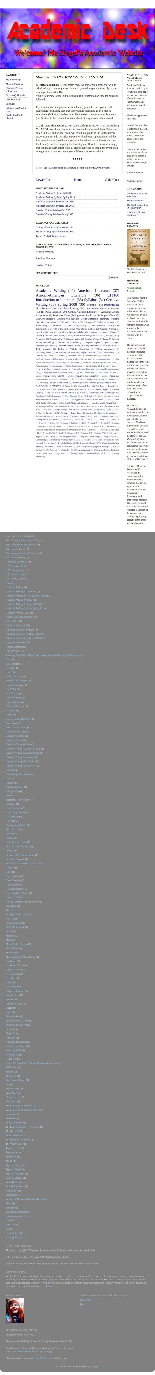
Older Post (112, 180)
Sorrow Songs (94, 436)
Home (78, 180)
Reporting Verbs (62, 416)
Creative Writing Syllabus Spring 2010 (54, 214)
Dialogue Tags (113, 379)
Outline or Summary (106, 322)
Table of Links (74, 440)
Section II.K (98, 426)
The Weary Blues (105, 443)
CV (81, 1308)
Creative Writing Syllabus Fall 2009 (53, 210)
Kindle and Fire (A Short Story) (136, 213)
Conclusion (70, 373)
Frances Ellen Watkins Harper (96, 389)
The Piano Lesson (49, 312)
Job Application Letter (80, 399)
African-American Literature (61, 295)
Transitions (49, 447)
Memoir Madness (14, 84)
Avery (108, 335)
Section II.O (67, 430)
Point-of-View (13, 1016)
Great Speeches (104, 393)
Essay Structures (89, 383)
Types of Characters (64, 447)
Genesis (83, 393)
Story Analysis (110, 436)
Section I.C (91, 420)
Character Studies (44, 318)
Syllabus (106, 167)
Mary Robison (97, 403)
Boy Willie (78, 369)
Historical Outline (93, 396)
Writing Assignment (105, 349)
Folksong (77, 342)
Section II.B (67, 423)
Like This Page (13, 99)
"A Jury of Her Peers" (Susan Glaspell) (54, 227)
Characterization (73, 339)
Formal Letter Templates (55, 389)
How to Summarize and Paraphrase (23, 901)
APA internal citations (86, 329)
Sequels (39, 436)
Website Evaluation (79, 349)
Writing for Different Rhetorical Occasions (26, 1199)
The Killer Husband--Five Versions (23, 1127)
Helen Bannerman (54, 396)
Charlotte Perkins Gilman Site (14, 89)
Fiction (67, 386)
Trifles (61, 349)
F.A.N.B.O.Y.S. (42, 386)
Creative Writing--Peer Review (65, 322)
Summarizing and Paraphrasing (60, 308)
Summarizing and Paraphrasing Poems (51, 440)
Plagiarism (99, 410)
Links (109, 399)
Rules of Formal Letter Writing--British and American (32, 1063)
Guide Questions (14, 884)
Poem (109, 410)
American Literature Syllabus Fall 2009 (55, 201)
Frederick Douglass (15, 859)
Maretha (64, 403)
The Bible (87, 440)
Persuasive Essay (61, 315)
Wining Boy (65, 450)
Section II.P (79, 430)
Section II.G (47, 426)
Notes (51, 345)
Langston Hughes (92, 342)
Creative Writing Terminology (20, 757)
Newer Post (44, 180)
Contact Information (86, 373)
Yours (50, 453)
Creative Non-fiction (67, 318)
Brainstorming (56, 339)
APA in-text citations (62, 329)
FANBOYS (56, 386)
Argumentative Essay (85, 315)
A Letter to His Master (17, 561)
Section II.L (111, 426)
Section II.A (54, 423)
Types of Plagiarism (83, 447)
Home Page (85, 1300)
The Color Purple (101, 440)
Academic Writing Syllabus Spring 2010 (55, 197)
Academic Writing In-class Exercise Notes (26, 595)
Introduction (56, 399)
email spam (95, 453)
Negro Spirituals (14, 969)
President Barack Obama (69, 345)
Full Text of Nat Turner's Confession (61, 393)
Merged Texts (111, 403)
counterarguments (43, 352)
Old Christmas (73, 410)
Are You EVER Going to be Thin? (137, 195)
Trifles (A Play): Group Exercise (51, 236)
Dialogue (83, 379)
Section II (42, 423)
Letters (43, 322)
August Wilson (108, 315)
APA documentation (15, 570)
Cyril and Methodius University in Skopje (32, 1351)
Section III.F (87, 433)
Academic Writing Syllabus (71, 332)
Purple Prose (76, 413)
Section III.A (105, 430)
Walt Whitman (51, 450)
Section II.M (41, 430)
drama (116, 318)
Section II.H (60, 426)
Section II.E (105, 423)
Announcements (42, 366)
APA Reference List (101, 325)
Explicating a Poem (108, 383)
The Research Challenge (85, 443)
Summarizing (42, 325)
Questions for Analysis (107, 413)
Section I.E (115, 420)
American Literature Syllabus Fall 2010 (55, 205)
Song (82, 436)
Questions (89, 413)
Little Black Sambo (15, 927)
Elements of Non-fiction (58, 383)
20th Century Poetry (106, 352)
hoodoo (107, 453)
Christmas (108, 369)
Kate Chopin (98, 399)
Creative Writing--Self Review (20, 765)
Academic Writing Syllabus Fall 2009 (54, 193)
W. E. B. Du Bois (14, 1177)
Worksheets (57, 325)
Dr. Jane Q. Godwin (15, 95)
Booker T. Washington (44, 369)
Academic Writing (45, 251)
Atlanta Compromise (74, 366)
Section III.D (61, 433)
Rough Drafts (93, 416)
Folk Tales (100, 386)
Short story (50, 436)
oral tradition (60, 352)
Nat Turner (68, 406)
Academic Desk (74, 356)
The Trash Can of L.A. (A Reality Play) (137, 206)
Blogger (95, 1366)
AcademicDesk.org (103, 359)
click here (47, 1286)
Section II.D (93, 423)
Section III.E (74, 433)
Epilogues (75, 383)
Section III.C (48, 433)
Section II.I (82, 167)
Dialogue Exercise (97, 379)
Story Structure (91, 345)
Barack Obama (92, 366)
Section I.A (67, 420)
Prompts (91, 304)
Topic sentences (43, 349)
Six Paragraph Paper (67, 436)
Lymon (107, 342)
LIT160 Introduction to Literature (60, 167)
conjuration (60, 453)
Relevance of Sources (44, 416)
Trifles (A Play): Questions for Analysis (55, 231)
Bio (82, 1304)
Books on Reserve (63, 369)
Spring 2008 (95, 167)
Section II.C (79, 423)
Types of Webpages (101, 447)
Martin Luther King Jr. (79, 403)
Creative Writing (44, 265)
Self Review (111, 433)
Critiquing (88, 322)
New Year (47, 410)
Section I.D (103, 420)
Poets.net (10, 103)
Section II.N (54, 430)
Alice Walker (12, 621)
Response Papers (78, 416)
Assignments (57, 366)
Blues (114, 366)
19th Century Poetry (77, 325)
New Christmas (106, 406)
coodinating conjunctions (78, 453)
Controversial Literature (107, 373)
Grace (92, 393)
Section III (92, 430)
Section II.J (85, 426)
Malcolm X (53, 403)
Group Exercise (88, 318)
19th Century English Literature (82, 352)
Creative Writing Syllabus (96, 339)
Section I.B (79, 420)
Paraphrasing (111, 304)
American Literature (45, 258)
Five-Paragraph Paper (83, 386)
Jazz (66, 399)
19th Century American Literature (102, 308)
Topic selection (109, 345)
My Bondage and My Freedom (48, 406)
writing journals (13, 1237)
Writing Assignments (82, 450)
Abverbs (60, 356)
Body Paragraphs (14, 676)
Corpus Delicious (40, 1358)
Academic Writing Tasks (82, 359)
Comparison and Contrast (53, 373)
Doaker (41, 383)
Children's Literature (93, 369)
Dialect (73, 379)
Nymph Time (59, 410)
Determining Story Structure (56, 379)
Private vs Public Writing (56, 413)
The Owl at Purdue (65, 443)
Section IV (99, 433)
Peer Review (87, 410)
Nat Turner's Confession (86, 406)
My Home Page (13, 79)
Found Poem (74, 389)
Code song (11, 714)
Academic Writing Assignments (21, 591)
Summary (104, 318)
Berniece (104, 366)
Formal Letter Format (16, 842)
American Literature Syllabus (102, 332)
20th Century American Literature (80, 312)
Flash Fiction (63, 342)
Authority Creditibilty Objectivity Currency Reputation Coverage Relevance (69, 335)
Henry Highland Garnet (73, 396)
